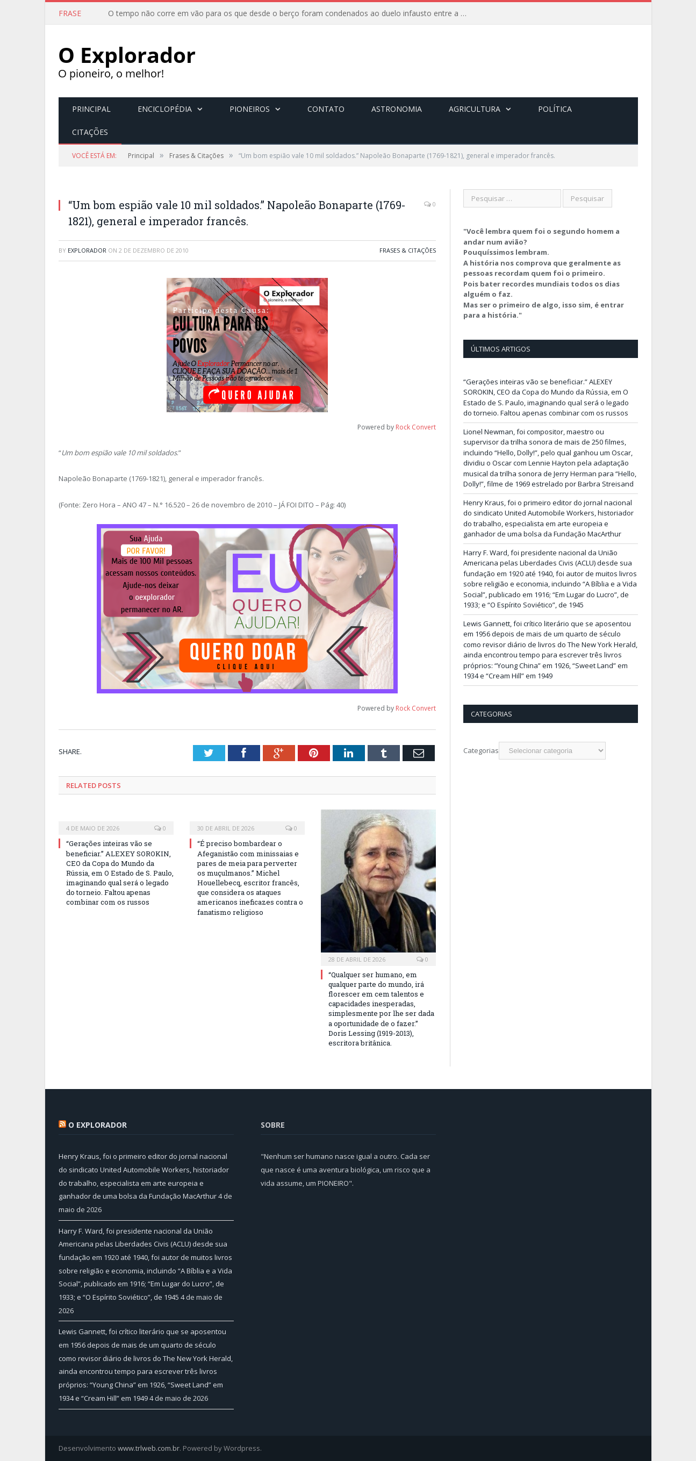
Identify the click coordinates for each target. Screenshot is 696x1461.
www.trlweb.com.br (149, 1448)
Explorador (87, 250)
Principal (91, 109)
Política (555, 109)
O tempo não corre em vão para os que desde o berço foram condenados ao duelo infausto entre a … (287, 13)
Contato (326, 109)
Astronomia (396, 109)
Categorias (481, 750)
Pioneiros (249, 109)
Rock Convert (416, 427)
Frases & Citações (407, 250)
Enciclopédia (165, 109)
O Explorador (97, 1125)
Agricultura (474, 109)
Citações (90, 132)
